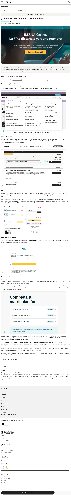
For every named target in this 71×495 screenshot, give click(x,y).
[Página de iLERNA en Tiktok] (12, 415)
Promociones (4, 472)
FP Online (55, 87)
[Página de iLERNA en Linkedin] (14, 415)
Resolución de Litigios (5, 482)
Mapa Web (3, 487)
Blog (5, 10)
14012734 (6, 450)
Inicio (2, 10)
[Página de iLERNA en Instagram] (4, 415)
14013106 (11, 450)
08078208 (7, 440)
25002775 (5, 435)
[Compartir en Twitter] (11, 359)
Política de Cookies (5, 476)
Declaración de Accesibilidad (7, 489)
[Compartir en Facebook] (8, 359)
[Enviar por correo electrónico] (16, 359)
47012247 (7, 460)
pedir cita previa (25, 353)
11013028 (5, 452)
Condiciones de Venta (5, 474)
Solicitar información (27, 492)
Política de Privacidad (5, 478)
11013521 (10, 452)
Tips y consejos (5, 21)
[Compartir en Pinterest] (13, 359)
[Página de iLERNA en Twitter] (7, 415)
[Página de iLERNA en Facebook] (2, 415)
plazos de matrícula (17, 80)
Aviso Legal (3, 480)
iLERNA (11, 22)
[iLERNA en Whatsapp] (16, 415)
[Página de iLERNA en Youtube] (9, 415)
